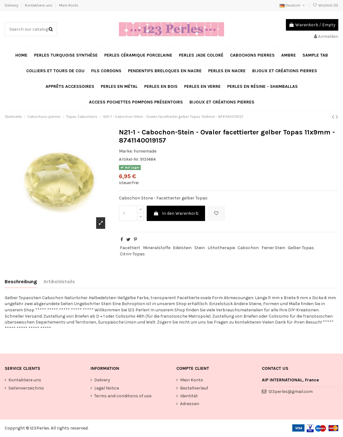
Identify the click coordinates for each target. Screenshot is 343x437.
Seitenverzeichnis (26, 388)
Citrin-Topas (132, 254)
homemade (145, 151)
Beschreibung (21, 281)
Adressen (189, 403)
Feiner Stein (273, 247)
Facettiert (130, 247)
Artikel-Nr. (129, 159)
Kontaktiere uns (39, 5)
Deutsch (293, 5)
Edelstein (182, 247)
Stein (199, 247)
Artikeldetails (59, 281)
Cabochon (248, 247)
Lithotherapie (221, 247)
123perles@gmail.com (290, 391)
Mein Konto (68, 5)
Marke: (126, 151)
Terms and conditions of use (122, 396)
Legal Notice (106, 388)
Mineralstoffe (156, 247)
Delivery (12, 5)
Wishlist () (325, 5)
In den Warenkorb (175, 213)
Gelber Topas (301, 247)
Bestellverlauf (194, 388)
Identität (189, 396)
